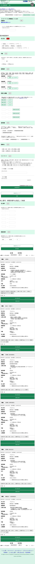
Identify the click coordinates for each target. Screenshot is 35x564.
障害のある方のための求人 (7, 48)
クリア (15, 77)
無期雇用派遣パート (25, 139)
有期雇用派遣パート (14, 139)
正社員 (4, 130)
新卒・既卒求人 (5, 46)
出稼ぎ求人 (19, 46)
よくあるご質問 (12, 552)
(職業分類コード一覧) (23, 98)
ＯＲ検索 (3, 168)
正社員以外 (10, 130)
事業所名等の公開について (5, 22)
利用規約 (5, 552)
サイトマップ (10, 550)
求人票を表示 (17, 298)
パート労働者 (5, 139)
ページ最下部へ (32, 4)
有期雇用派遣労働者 (18, 130)
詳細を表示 (17, 301)
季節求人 (12, 46)
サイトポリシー (18, 550)
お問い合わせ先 (20, 552)
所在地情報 (27, 552)
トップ (2, 3)
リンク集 (4, 550)
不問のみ (3, 64)
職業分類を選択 (16, 109)
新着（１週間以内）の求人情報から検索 (10, 151)
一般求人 (3, 43)
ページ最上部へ (32, 560)
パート (17, 43)
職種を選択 (4, 102)
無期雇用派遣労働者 (7, 132)
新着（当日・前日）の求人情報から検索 (10, 149)
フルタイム (12, 43)
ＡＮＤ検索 (10, 168)
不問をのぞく (10, 64)
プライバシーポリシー (28, 550)
